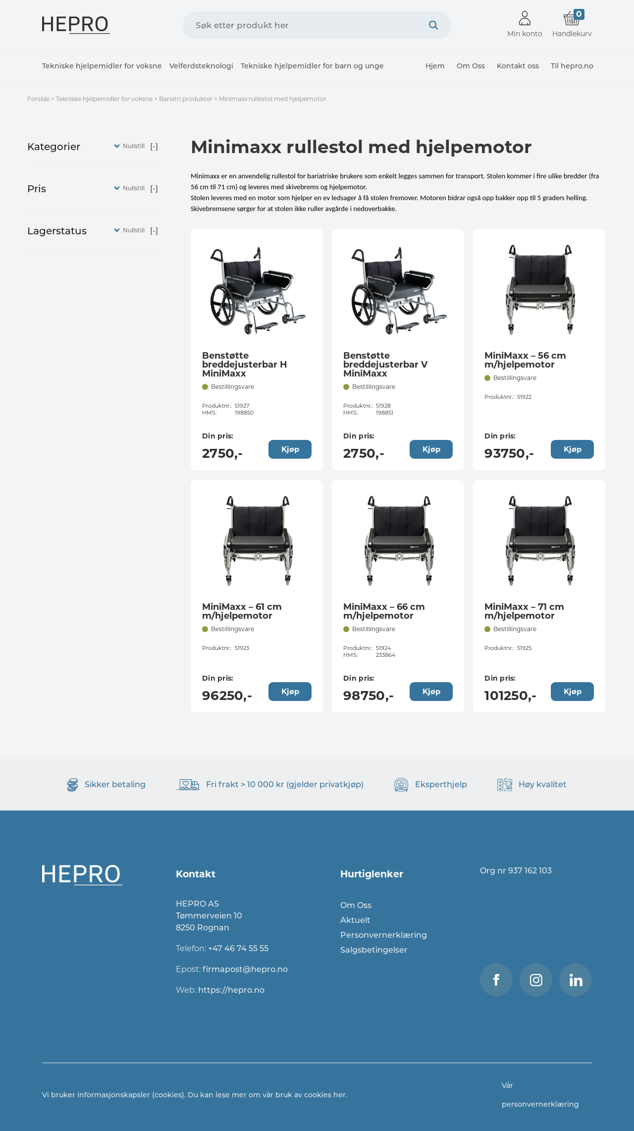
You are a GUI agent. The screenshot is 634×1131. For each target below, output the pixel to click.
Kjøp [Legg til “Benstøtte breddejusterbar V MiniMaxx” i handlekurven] (431, 449)
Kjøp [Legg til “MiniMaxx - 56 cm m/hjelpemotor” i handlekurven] (572, 449)
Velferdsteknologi (201, 65)
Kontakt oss (518, 65)
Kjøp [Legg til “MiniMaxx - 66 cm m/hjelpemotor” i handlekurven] (431, 691)
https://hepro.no (232, 990)
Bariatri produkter (185, 99)
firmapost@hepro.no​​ (245, 969)
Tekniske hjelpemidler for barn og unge (312, 65)
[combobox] (317, 25)
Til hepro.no (572, 65)
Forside (38, 99)
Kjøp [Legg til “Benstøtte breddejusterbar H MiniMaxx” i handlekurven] (290, 449)
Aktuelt (355, 920)
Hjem (435, 65)
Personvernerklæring (383, 935)
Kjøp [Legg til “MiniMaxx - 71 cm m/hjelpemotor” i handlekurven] (572, 691)
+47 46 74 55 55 (238, 948)
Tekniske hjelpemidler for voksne (102, 65)
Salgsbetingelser (374, 950)
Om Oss (471, 65)
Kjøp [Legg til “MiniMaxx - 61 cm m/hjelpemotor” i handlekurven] (290, 691)
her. (340, 1094)
